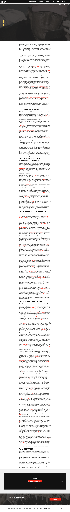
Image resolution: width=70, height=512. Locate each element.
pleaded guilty (43, 288)
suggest (48, 70)
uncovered (29, 187)
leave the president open (31, 381)
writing (20, 328)
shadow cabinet (22, 125)
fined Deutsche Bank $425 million (32, 408)
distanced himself (36, 66)
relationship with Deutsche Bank (32, 387)
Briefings (41, 1)
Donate (68, 4)
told (41, 204)
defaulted (31, 389)
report (42, 154)
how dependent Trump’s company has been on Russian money (38, 97)
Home (9, 508)
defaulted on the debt (35, 171)
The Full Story (56, 1)
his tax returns (30, 181)
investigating (41, 268)
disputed (36, 316)
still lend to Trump (33, 232)
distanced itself (34, 363)
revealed (47, 361)
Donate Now (55, 499)
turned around (34, 175)
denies (32, 83)
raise (44, 180)
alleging (31, 393)
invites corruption (32, 427)
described (38, 246)
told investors (25, 442)
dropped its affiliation (37, 354)
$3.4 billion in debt (22, 168)
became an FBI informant (34, 307)
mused (44, 179)
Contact (64, 4)
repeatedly (48, 346)
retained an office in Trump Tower (39, 312)
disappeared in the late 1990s (43, 192)
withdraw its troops (25, 344)
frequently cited (34, 266)
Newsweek (28, 398)
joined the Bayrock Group (44, 309)
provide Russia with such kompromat (37, 86)
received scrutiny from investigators (35, 262)
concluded (35, 170)
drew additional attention (32, 271)
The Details (48, 1)
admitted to (32, 409)
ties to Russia (29, 406)
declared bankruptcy (27, 196)
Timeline (64, 1)
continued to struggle (28, 184)
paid (41, 232)
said (23, 314)
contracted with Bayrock (44, 319)
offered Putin (36, 330)
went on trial (45, 293)
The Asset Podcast (32, 1)
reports (23, 365)
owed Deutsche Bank (41, 400)
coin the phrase (35, 203)
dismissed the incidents (27, 275)
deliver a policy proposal (28, 341)
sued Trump (45, 390)
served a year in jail (34, 306)
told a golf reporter (45, 443)
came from (25, 283)
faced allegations (46, 286)
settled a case (36, 291)
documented (41, 250)
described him (21, 75)
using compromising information (40, 78)
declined (20, 347)
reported (33, 201)
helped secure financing (27, 311)
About (60, 4)
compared (21, 165)
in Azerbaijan (30, 378)
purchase (33, 260)
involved (24, 323)
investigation (25, 237)
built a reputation (33, 417)
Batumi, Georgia (28, 376)
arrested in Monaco (41, 277)
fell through (47, 329)
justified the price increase (29, 263)
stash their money (44, 223)
